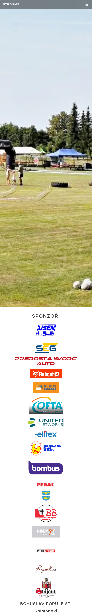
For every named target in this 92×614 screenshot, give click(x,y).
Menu (87, 4)
